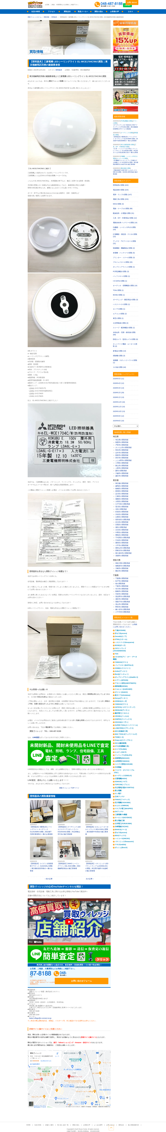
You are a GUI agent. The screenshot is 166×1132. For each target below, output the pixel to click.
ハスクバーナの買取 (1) (121, 304)
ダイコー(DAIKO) (121, 692)
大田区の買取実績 (121, 501)
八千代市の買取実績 (122, 612)
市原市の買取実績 (121, 594)
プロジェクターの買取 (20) (122, 262)
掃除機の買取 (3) (119, 356)
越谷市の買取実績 (121, 476)
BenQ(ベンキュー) (121, 674)
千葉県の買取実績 (121, 578)
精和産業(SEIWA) (121, 686)
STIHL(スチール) (121, 639)
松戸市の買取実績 (121, 581)
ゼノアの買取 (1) (119, 309)
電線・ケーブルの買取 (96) (122, 208)
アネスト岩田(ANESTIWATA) (125, 683)
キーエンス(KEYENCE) (123, 817)
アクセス (51, 11)
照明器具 (54, 17)
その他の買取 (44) (119, 367)
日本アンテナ (120, 796)
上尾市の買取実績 (121, 468)
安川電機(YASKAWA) (122, 802)
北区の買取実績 (121, 509)
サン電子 (118, 793)
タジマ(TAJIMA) (121, 749)
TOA (116, 654)
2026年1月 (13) (118, 397)
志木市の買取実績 (121, 453)
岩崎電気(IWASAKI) (122, 758)
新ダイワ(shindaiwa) (122, 695)
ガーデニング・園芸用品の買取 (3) (125, 300)
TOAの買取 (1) (118, 290)
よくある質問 (96, 1122)
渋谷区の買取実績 (121, 514)
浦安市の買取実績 (121, 599)
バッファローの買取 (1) (121, 276)
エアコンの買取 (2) (120, 314)
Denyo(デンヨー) (121, 698)
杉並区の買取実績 (121, 512)
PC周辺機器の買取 (126, 121)
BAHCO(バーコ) (121, 829)
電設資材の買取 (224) (121, 190)
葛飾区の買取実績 (121, 499)
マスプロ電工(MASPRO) (124, 808)
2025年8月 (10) (118, 421)
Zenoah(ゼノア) (121, 636)
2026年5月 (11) (118, 379)
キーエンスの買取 (122, 158)
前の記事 (49, 879)
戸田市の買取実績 (121, 445)
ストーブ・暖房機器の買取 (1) (124, 328)
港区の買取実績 (121, 527)
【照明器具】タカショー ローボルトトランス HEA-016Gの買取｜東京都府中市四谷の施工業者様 (96, 817)
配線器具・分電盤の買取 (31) (123, 213)
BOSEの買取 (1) (119, 295)
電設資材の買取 (125, 168)
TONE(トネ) (119, 737)
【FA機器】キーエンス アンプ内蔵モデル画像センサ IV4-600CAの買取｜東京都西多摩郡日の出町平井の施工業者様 (125, 162)
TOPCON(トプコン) (122, 784)
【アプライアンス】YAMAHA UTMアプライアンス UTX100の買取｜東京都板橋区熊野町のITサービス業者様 (125, 127)
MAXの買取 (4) (118, 204)
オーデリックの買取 (127, 133)
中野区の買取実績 (121, 532)
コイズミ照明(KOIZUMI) (123, 764)
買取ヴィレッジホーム (35, 17)
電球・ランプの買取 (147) (122, 194)
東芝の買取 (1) (118, 318)
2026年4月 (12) (118, 383)
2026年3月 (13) (118, 388)
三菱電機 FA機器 (121, 814)
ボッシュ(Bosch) (121, 847)
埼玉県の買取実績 (121, 440)
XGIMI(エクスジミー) (122, 668)
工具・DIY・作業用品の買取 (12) (125, 218)
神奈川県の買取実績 (122, 563)
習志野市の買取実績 (122, 596)
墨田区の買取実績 (121, 543)
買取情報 (46, 17)
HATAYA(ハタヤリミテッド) (125, 707)
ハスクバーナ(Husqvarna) (124, 642)
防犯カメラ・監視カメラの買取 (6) (125, 339)
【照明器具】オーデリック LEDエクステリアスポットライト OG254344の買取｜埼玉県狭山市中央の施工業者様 (69, 817)
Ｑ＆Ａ (130, 11)
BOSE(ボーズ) (120, 645)
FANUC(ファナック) (122, 799)
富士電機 (118, 790)
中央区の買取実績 (121, 540)
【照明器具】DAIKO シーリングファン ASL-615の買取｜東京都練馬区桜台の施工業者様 (69, 853)
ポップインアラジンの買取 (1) (124, 267)
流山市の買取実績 (121, 604)
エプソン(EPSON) (121, 680)
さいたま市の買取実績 (123, 447)
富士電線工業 (120, 820)
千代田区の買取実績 (122, 537)
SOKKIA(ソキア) (121, 781)
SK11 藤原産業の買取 (127, 144)
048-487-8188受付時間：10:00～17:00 (109, 4)
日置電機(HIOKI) (121, 778)
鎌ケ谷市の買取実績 (122, 609)
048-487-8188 (52, 974)
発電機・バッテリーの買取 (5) (124, 253)
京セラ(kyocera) (121, 633)
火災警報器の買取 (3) (120, 323)
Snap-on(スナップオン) (123, 740)
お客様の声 (114, 11)
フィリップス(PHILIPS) (123, 755)
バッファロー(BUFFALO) (124, 665)
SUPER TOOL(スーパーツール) (126, 725)
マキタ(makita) (120, 844)
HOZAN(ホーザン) (121, 722)
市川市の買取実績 (121, 589)
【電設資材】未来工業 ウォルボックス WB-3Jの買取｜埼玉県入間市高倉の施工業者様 (125, 172)
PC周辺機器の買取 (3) (121, 271)
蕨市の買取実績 (121, 471)
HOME (36, 1122)
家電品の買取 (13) (119, 351)
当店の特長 (35, 11)
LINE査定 (132, 7)
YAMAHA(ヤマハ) (121, 662)
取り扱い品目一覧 (65, 1122)
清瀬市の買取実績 (121, 556)
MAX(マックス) (120, 835)
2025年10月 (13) (119, 411)
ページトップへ (135, 1127)
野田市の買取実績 (121, 607)
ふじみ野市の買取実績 (123, 460)
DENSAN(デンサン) (122, 710)
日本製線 (118, 767)
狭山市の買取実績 (121, 465)
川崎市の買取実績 (121, 568)
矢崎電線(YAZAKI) (121, 826)
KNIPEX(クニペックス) (123, 719)
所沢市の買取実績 (121, 458)
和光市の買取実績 (121, 450)
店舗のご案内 (53, 1122)
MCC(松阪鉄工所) (121, 731)
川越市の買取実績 (121, 473)
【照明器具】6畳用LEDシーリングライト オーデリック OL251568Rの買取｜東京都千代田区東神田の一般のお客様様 (41, 817)
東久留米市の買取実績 (123, 553)
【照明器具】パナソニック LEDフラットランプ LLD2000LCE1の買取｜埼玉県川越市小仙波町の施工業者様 (96, 854)
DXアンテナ (119, 811)
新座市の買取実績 (121, 455)
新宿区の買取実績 (121, 491)
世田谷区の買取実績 (122, 519)
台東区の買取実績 (121, 517)
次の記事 (89, 879)
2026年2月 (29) (118, 392)
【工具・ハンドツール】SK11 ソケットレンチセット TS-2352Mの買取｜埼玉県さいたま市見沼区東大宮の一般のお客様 (125, 150)
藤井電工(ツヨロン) (122, 713)
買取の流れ (98, 11)
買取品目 (67, 11)
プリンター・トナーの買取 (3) (124, 257)
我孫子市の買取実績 (122, 602)
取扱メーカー (83, 11)
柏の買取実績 (120, 583)
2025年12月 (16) (119, 402)
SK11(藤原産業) (120, 743)
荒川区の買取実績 (121, 507)
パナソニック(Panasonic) (124, 841)
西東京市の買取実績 (122, 550)
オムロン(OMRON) (122, 805)
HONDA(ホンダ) (121, 701)
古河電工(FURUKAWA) (123, 823)
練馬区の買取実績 (121, 486)
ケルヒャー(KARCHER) (123, 689)
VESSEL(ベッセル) (122, 716)
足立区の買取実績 (121, 522)
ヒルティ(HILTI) (120, 752)
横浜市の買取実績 (121, 571)
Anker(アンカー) (121, 671)
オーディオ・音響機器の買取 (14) (125, 285)
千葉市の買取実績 (121, 586)
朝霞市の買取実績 (121, 442)
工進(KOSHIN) (120, 630)
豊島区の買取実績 (121, 535)
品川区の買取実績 (121, 494)
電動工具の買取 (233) (121, 199)
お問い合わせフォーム (93, 974)
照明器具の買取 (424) (121, 185)
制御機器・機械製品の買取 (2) (124, 248)
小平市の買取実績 (121, 545)
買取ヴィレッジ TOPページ (69, 788)
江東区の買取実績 (121, 496)
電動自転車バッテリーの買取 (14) (125, 222)
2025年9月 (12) (118, 416)
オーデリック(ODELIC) (123, 775)
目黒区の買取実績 (121, 525)
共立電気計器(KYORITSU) (124, 787)
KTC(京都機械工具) (122, 746)
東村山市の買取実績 (122, 548)
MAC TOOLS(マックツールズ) (126, 734)
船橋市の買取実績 (121, 591)
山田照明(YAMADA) (122, 761)
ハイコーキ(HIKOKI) (122, 838)
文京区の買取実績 (121, 530)
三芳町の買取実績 (121, 463)
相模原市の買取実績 (122, 566)
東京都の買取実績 (121, 483)
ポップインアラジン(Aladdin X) (126, 677)
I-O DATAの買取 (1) (120, 281)
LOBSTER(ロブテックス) (124, 728)
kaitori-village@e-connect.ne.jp (40, 1016)
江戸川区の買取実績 (122, 504)
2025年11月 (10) (119, 407)
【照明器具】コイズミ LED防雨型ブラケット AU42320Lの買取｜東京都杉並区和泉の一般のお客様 (41, 854)
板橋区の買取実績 (121, 488)
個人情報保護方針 (125, 1122)
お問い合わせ (132, 2)
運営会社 (115, 1122)
